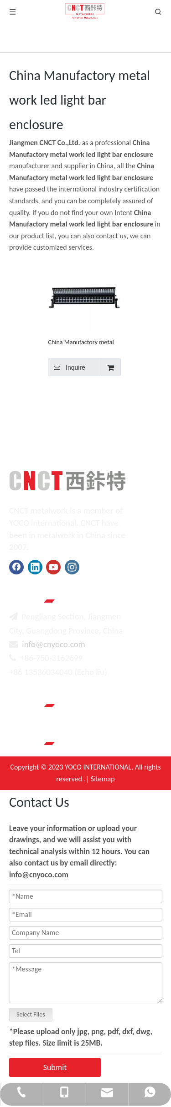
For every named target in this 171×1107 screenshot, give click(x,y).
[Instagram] (72, 567)
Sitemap (103, 779)
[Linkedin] (35, 567)
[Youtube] (53, 567)
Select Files (30, 1014)
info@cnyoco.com (53, 644)
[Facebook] (16, 567)
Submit (55, 1067)
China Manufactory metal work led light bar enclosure (84, 342)
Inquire (66, 367)
